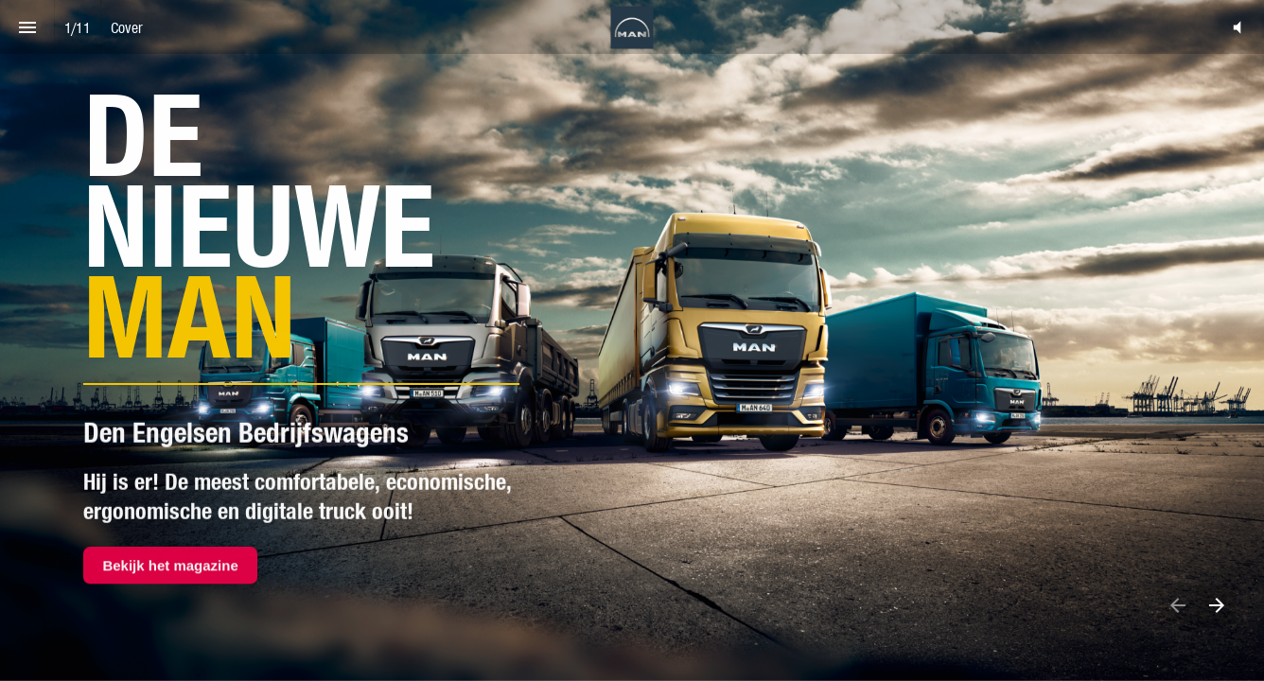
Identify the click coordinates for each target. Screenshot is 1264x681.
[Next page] (1216, 604)
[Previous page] (1177, 604)
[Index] (27, 27)
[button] (1237, 27)
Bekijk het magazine (169, 564)
